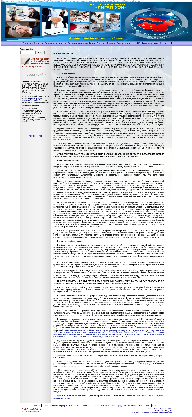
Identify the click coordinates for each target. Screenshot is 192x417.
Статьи (101, 43)
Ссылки (110, 43)
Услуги (39, 43)
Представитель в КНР (129, 43)
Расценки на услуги (55, 43)
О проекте (28, 43)
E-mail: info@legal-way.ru (29, 411)
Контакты (165, 43)
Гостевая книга (150, 43)
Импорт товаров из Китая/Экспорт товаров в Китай (40, 61)
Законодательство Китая (81, 43)
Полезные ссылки (108, 405)
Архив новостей (35, 136)
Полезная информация (31, 66)
